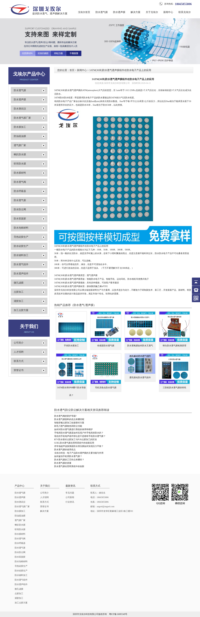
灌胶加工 (19, 301)
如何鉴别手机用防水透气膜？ (68, 456)
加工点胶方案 (21, 310)
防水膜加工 (20, 127)
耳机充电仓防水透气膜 (105, 387)
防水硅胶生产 (21, 246)
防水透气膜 (101, 12)
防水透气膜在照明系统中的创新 (69, 466)
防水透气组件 (21, 264)
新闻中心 (168, 12)
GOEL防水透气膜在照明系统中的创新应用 (74, 443)
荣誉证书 (19, 370)
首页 (72, 70)
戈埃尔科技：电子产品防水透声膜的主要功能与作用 (78, 453)
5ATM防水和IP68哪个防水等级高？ (71, 391)
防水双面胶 (20, 218)
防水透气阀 (20, 182)
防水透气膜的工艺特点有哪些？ (69, 460)
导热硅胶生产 (21, 237)
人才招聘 (19, 352)
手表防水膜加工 (71, 345)
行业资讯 (70, 502)
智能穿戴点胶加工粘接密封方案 (69, 423)
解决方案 (135, 12)
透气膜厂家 (20, 145)
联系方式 (19, 361)
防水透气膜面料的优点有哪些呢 (69, 419)
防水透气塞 (20, 200)
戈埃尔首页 (84, 12)
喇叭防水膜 (20, 154)
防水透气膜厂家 (22, 117)
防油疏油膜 (20, 136)
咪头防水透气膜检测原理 (174, 345)
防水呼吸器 (20, 191)
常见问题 (70, 493)
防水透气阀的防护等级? (65, 416)
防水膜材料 (20, 172)
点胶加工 (19, 292)
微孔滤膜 (19, 282)
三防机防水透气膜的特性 (174, 387)
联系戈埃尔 (184, 12)
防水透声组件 (21, 273)
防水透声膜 (119, 12)
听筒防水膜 (20, 163)
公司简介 (19, 342)
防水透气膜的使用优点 (65, 449)
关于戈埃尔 (152, 12)
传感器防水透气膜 (105, 345)
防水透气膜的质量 (62, 463)
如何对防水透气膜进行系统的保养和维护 (73, 429)
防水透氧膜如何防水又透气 (140, 345)
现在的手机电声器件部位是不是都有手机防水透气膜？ (80, 436)
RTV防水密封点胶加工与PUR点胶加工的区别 (75, 439)
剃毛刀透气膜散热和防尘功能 (68, 426)
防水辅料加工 (21, 255)
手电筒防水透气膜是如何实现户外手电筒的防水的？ (78, 433)
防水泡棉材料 (21, 227)
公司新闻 (70, 497)
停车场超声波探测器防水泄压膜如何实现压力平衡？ (78, 446)
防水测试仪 (20, 108)
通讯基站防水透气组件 (140, 377)
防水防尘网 (20, 209)
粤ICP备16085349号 (118, 614)
